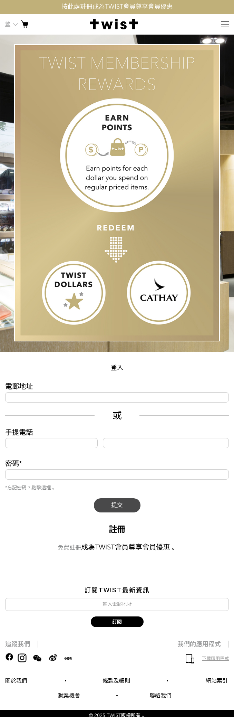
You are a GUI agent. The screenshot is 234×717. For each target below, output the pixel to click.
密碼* (13, 463)
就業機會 (69, 695)
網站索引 (217, 681)
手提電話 (19, 432)
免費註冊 (69, 549)
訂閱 (117, 621)
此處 (74, 6)
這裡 (46, 487)
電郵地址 (19, 386)
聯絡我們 (160, 695)
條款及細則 (116, 681)
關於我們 (16, 681)
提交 (117, 506)
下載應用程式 (215, 658)
